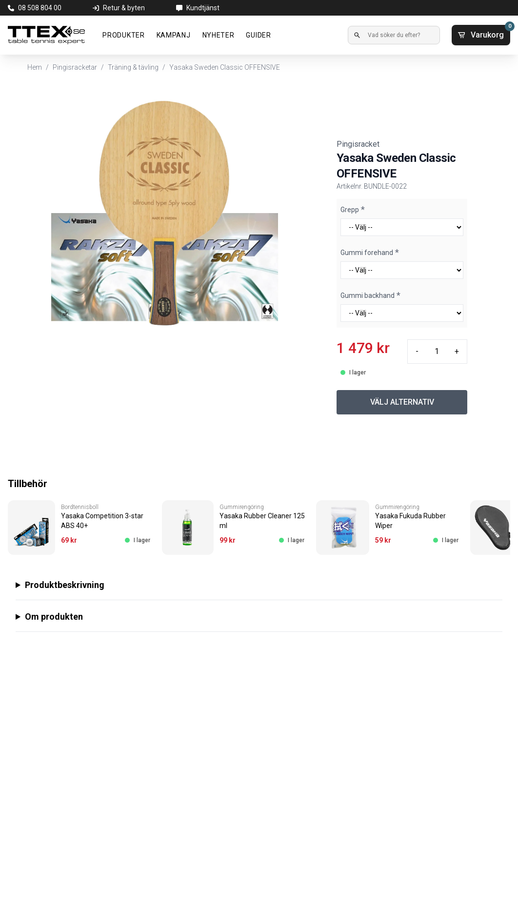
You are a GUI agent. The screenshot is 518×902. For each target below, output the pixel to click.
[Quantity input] (436, 351)
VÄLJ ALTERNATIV (402, 402)
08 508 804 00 (39, 8)
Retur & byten (124, 8)
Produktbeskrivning (64, 585)
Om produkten (54, 616)
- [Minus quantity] (417, 351)
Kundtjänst (202, 8)
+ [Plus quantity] (457, 351)
